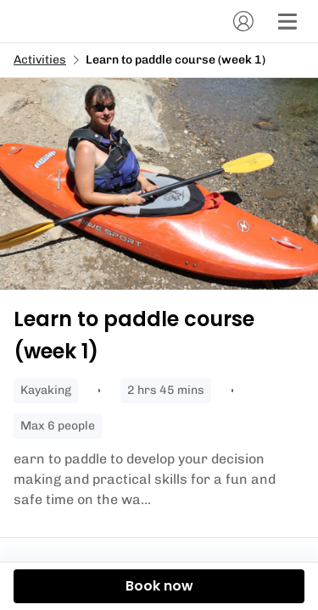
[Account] (243, 21)
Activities (40, 60)
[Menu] (287, 21)
